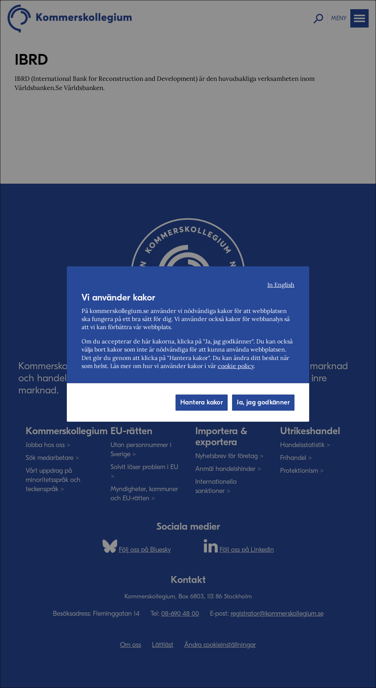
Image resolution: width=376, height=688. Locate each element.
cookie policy (236, 366)
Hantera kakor (201, 402)
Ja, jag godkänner (263, 402)
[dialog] (188, 344)
